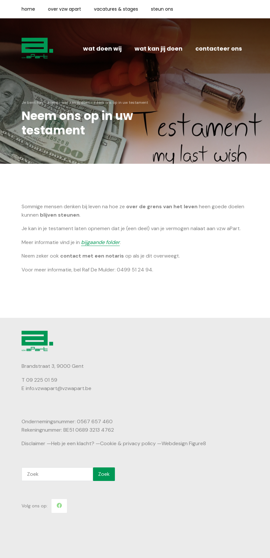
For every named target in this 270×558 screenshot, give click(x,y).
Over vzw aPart (64, 9)
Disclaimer (33, 443)
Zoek (104, 474)
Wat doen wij (102, 48)
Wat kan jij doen (158, 48)
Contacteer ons (218, 48)
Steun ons (162, 9)
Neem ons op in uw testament (121, 102)
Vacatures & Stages (116, 9)
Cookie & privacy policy (128, 443)
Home (28, 9)
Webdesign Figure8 (184, 443)
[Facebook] (59, 506)
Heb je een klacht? (72, 443)
